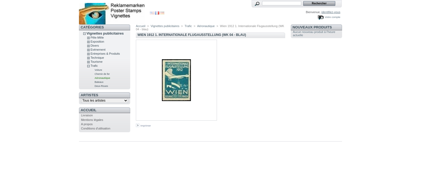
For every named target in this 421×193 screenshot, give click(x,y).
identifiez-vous (330, 12)
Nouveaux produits (312, 27)
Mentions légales (92, 119)
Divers (94, 45)
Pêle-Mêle (97, 37)
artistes (89, 95)
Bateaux (99, 82)
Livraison (87, 115)
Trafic (94, 65)
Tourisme (96, 61)
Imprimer (145, 125)
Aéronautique (102, 78)
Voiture (98, 70)
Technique (97, 57)
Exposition (97, 41)
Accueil (89, 110)
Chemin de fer (102, 74)
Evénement (98, 49)
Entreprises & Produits (105, 53)
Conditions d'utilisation (95, 128)
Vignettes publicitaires (105, 33)
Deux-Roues (101, 86)
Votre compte (332, 17)
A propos (87, 124)
